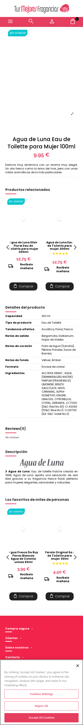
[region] (41, 692)
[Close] (78, 666)
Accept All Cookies (41, 717)
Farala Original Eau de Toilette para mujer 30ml (59, 555)
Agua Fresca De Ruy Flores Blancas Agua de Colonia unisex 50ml (23, 557)
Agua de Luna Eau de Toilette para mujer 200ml (59, 245)
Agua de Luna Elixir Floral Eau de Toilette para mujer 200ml (23, 247)
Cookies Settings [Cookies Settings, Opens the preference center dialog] (41, 694)
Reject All (41, 706)
